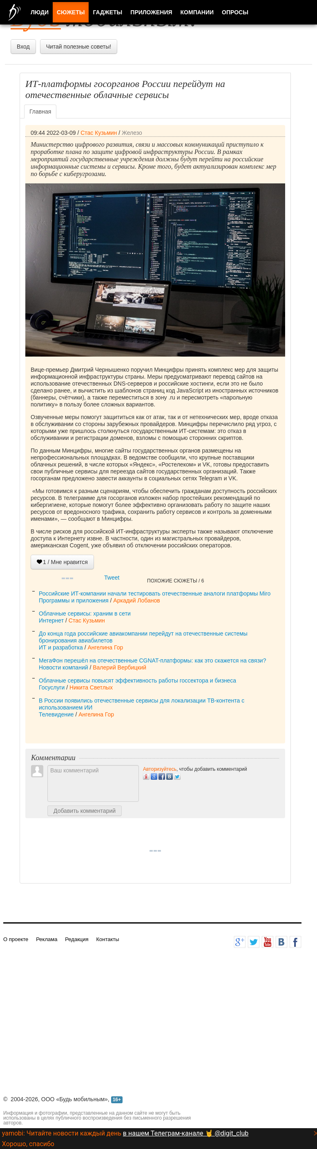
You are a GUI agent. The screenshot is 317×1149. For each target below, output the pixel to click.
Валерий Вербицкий (119, 667)
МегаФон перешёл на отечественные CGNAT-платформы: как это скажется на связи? (152, 660)
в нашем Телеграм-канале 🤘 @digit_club (185, 1133)
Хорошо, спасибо (28, 1144)
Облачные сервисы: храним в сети (85, 613)
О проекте (15, 939)
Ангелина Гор (105, 647)
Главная (40, 111)
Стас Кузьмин (98, 132)
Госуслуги (52, 687)
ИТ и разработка (61, 647)
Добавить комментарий (85, 811)
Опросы (235, 12)
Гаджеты (107, 12)
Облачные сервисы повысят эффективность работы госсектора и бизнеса (137, 680)
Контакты (107, 939)
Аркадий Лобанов (136, 600)
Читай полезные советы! (78, 46)
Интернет (51, 620)
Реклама (46, 939)
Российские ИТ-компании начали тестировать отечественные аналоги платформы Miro (154, 593)
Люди (40, 12)
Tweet (111, 577)
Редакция (76, 939)
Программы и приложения (74, 600)
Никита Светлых (91, 687)
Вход (23, 46)
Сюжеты (71, 12)
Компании (197, 12)
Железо (132, 132)
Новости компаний (63, 667)
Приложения (151, 12)
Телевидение (56, 714)
